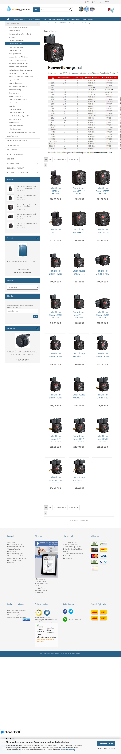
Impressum (11, 707)
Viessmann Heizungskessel (18, 99)
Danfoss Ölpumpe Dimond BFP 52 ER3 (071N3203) (56, 603)
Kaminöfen (12, 106)
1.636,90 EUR (22, 359)
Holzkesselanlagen (15, 119)
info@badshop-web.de (73, 712)
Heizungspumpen (15, 54)
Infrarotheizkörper (15, 129)
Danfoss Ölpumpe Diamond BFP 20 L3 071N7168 (81, 190)
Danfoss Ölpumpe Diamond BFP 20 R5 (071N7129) (80, 272)
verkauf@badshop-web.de (74, 719)
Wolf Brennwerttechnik (16, 126)
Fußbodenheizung (15, 90)
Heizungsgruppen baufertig (18, 86)
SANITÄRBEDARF (34, 19)
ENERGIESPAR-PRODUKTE (15, 168)
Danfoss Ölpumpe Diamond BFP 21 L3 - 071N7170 (56, 314)
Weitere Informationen (106, 748)
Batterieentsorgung (14, 726)
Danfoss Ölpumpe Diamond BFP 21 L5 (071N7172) (81, 355)
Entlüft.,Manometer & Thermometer (21, 76)
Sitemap (10, 728)
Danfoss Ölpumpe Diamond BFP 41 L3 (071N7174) (81, 396)
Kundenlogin (97, 2)
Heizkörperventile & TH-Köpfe (19, 63)
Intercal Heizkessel (15, 109)
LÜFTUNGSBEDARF (73, 19)
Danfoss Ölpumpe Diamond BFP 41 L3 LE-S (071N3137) (56, 520)
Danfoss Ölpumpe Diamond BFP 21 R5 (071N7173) (56, 396)
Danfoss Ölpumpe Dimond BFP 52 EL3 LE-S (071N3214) (56, 644)
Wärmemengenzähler (16, 96)
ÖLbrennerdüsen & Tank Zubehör (20, 34)
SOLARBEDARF (88, 19)
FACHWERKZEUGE (13, 163)
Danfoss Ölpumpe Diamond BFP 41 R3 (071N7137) (56, 355)
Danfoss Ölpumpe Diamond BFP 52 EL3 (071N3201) (80, 520)
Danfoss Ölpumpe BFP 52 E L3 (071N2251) (81, 231)
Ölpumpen (12, 37)
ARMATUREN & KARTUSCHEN (54, 19)
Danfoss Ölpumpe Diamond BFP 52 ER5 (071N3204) (56, 562)
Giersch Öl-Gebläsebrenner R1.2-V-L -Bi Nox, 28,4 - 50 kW (22, 353)
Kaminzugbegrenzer (15, 83)
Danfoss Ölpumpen (16, 44)
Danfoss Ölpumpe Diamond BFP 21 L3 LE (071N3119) (56, 479)
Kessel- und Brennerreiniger (18, 60)
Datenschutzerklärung (67, 750)
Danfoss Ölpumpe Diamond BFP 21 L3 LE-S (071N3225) (56, 438)
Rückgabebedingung (14, 710)
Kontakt (68, 721)
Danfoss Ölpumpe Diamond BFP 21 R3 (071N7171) (80, 314)
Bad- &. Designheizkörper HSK (19, 116)
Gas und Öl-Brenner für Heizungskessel (22, 132)
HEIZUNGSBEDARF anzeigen (18, 27)
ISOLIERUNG (11, 159)
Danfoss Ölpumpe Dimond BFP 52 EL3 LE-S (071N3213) (81, 603)
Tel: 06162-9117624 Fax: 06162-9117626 (70, 709)
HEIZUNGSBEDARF (19, 19)
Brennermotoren (14, 31)
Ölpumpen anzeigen (17, 40)
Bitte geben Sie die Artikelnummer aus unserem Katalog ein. (20, 306)
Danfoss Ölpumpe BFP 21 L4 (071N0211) (56, 190)
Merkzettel (109, 2)
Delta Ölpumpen (16, 50)
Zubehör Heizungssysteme (18, 67)
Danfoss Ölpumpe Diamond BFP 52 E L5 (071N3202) (81, 562)
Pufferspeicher (14, 103)
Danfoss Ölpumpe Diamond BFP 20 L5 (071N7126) (56, 272)
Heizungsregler (14, 93)
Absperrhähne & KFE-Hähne (18, 57)
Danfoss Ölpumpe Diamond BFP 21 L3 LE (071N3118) (81, 438)
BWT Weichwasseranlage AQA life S (22, 263)
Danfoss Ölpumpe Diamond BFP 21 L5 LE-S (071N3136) (81, 479)
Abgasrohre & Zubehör (16, 80)
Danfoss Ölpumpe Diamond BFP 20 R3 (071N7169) (56, 231)
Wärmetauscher (14, 122)
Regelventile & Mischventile (18, 73)
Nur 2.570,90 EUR (22, 271)
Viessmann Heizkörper (16, 113)
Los (35, 317)
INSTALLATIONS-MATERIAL (16, 154)
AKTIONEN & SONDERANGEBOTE (18, 173)
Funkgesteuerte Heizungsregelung (20, 70)
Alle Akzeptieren (106, 743)
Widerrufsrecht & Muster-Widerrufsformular (16, 713)
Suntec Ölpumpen (16, 47)
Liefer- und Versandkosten (16, 723)
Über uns (69, 723)
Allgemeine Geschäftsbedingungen (15, 717)
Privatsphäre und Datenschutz (18, 721)
